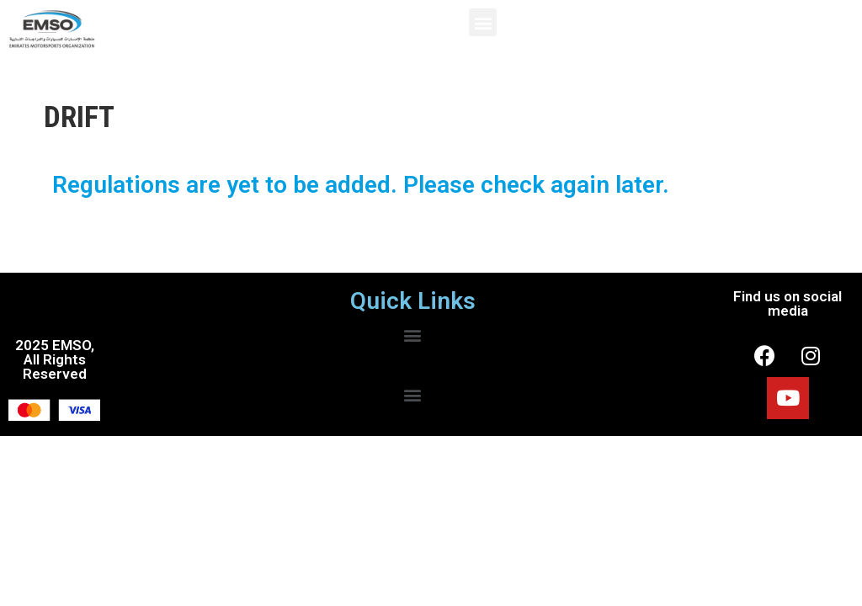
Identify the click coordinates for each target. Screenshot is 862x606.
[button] (483, 22)
